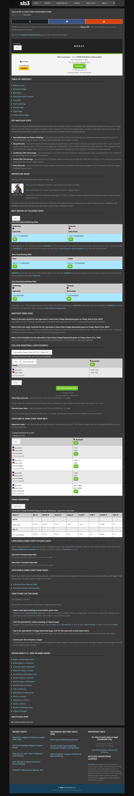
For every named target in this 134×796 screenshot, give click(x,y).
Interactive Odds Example (23, 96)
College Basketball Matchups (23, 722)
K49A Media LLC (93, 764)
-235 (75, 463)
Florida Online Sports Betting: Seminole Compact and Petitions (64, 746)
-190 (75, 450)
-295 (75, 475)
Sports (49, 3)
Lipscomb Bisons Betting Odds (25, 584)
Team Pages (18, 111)
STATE (17, 44)
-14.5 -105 (94, 372)
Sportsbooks (64, 3)
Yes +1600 (77, 485)
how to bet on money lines (55, 308)
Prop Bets (17, 100)
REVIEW (24, 68)
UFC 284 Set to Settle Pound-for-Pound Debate (27, 763)
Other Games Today (21, 115)
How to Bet (93, 3)
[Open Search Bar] (113, 3)
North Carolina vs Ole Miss (23, 678)
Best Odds (17, 93)
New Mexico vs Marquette (23, 693)
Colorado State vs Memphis (24, 667)
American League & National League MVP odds (29, 738)
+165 (75, 460)
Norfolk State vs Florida (22, 685)
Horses (79, 3)
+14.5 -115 (94, 370)
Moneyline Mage (19, 89)
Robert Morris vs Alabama (23, 663)
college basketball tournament (23, 549)
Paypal (115, 624)
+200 (75, 473)
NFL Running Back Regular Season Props (28, 746)
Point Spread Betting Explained (64, 739)
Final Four (67, 549)
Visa (54, 624)
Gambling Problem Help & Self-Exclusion (105, 751)
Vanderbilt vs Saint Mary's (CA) (25, 674)
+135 (75, 448)
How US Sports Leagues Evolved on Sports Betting (65, 755)
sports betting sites (33, 613)
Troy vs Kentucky (19, 689)
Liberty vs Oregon (20, 711)
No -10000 (78, 488)
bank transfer (90, 624)
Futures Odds (18, 107)
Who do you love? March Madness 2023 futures (28, 754)
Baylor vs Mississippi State (23, 659)
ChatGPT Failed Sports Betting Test (28, 770)
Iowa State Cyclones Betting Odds (26, 588)
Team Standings (19, 104)
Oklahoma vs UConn (21, 700)
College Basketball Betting (30, 35)
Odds (38, 3)
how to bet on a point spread (71, 248)
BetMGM (47, 246)
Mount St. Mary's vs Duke (23, 670)
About (106, 3)
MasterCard (66, 624)
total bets (36, 275)
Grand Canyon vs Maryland (23, 681)
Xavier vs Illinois (19, 704)
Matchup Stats (18, 85)
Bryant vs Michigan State (23, 707)
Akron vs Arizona (19, 696)
